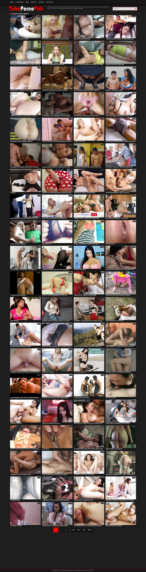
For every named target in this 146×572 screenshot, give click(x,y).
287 (84, 529)
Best (27, 2)
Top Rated (49, 2)
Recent (33, 2)
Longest (41, 2)
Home (12, 2)
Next (89, 529)
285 (73, 529)
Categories (20, 2)
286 (78, 529)
